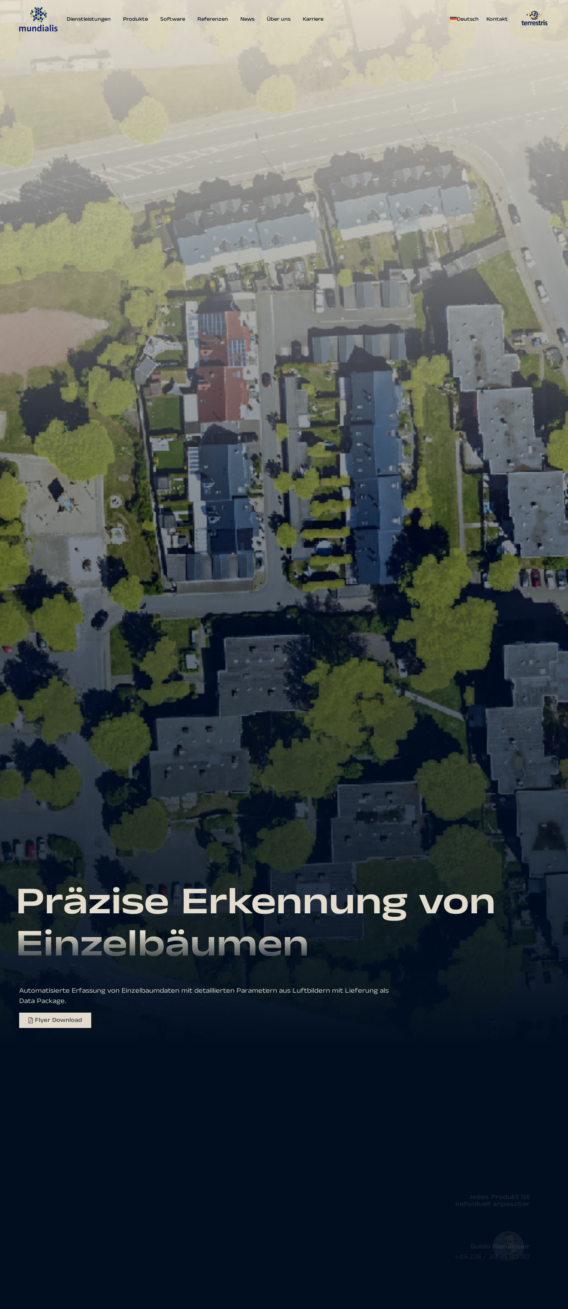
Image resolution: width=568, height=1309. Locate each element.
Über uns (279, 19)
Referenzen (212, 19)
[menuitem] (466, 19)
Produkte (135, 19)
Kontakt (497, 19)
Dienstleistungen (89, 19)
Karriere (313, 19)
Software (172, 19)
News (247, 19)
